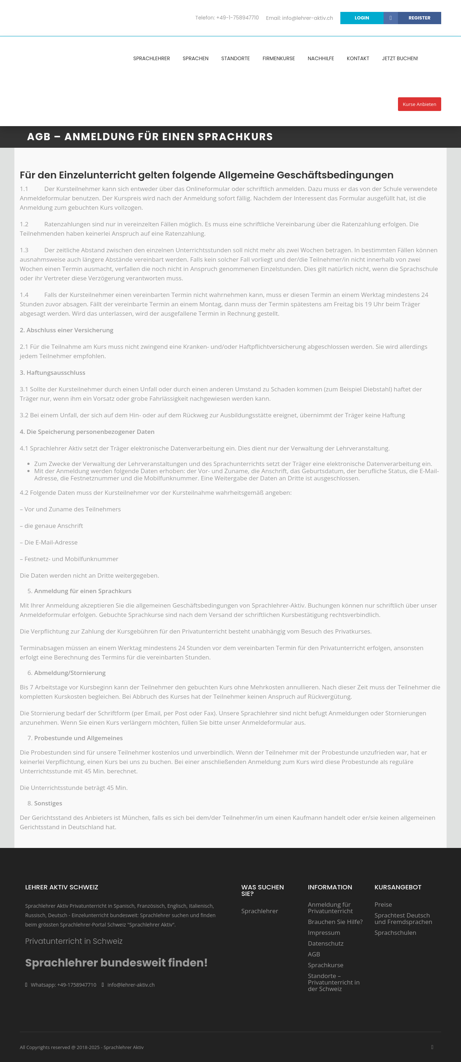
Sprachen (196, 58)
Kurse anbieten (420, 104)
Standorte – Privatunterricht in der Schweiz (334, 982)
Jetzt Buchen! (400, 58)
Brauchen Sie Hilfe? (335, 922)
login (376, 18)
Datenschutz (326, 943)
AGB (314, 954)
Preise (383, 904)
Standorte (235, 58)
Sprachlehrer (151, 58)
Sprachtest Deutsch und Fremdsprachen (404, 918)
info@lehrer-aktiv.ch (307, 18)
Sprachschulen (395, 932)
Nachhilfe (321, 58)
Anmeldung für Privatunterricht (330, 907)
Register (419, 17)
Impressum (324, 932)
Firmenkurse (279, 58)
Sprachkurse (326, 965)
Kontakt (358, 58)
